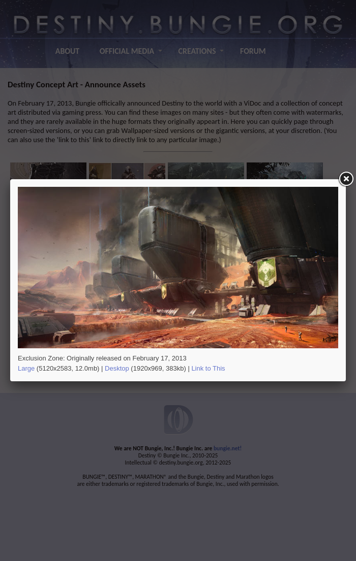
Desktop (117, 368)
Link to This (208, 368)
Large (26, 368)
